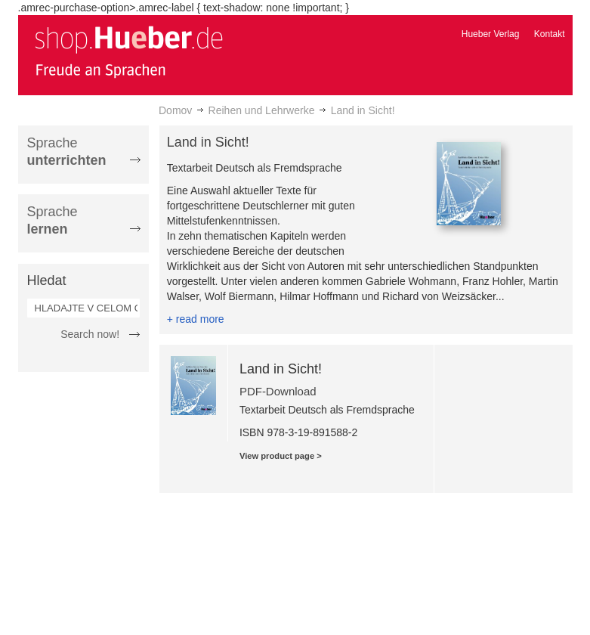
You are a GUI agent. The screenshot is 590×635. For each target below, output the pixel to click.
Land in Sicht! (280, 368)
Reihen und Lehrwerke (262, 110)
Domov (175, 110)
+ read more (195, 319)
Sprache (67, 151)
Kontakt (549, 34)
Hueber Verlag (491, 34)
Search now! (89, 334)
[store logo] (128, 51)
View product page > (280, 455)
